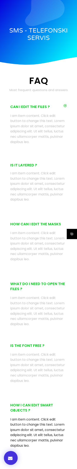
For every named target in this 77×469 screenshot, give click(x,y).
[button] (38, 107)
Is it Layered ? (23, 165)
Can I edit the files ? (30, 106)
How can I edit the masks (35, 224)
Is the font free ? (27, 345)
